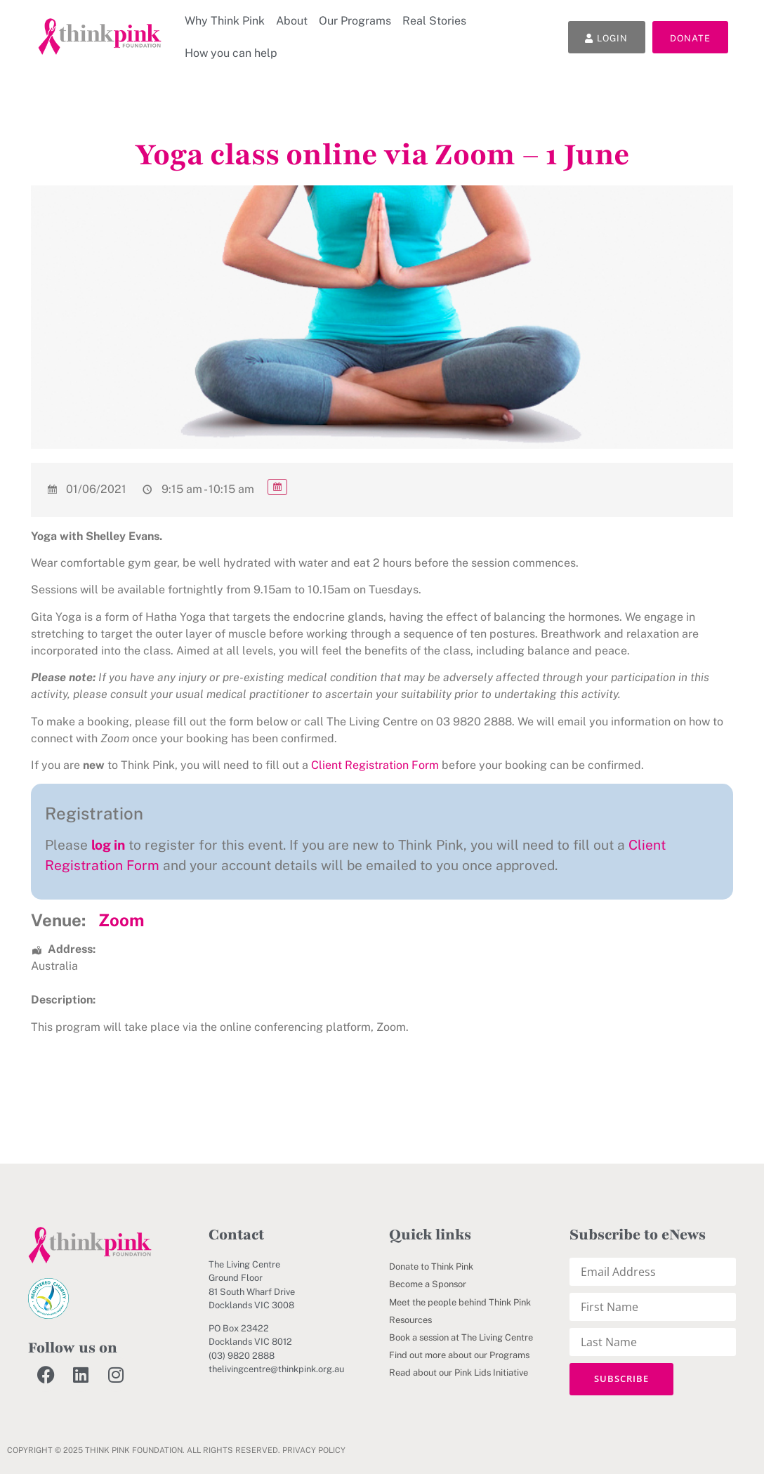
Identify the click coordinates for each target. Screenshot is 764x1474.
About (292, 20)
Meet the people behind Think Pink (460, 1302)
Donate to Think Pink (431, 1266)
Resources (410, 1320)
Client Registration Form (375, 765)
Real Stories (434, 20)
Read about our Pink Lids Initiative (458, 1372)
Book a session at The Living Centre (461, 1337)
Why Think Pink (225, 20)
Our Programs (355, 20)
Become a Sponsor (427, 1284)
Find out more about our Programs (459, 1355)
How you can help (231, 53)
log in (108, 845)
